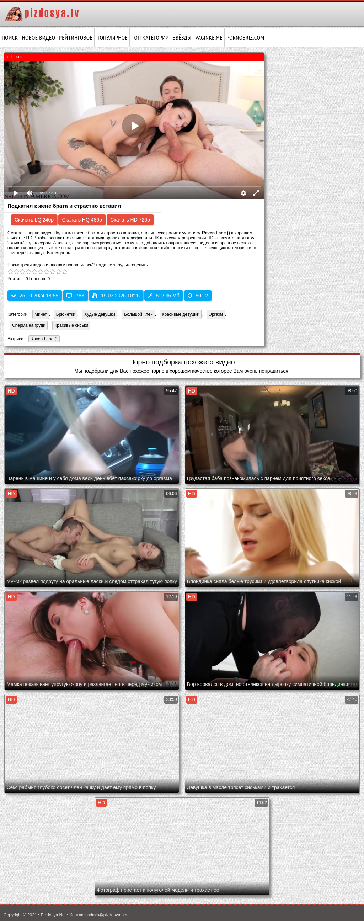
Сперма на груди (29, 325)
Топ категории (150, 38)
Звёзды (182, 38)
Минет (40, 314)
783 (75, 295)
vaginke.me (209, 38)
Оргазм (216, 314)
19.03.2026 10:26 (116, 295)
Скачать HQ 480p (82, 220)
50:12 (198, 295)
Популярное (112, 38)
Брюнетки (65, 314)
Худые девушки (99, 314)
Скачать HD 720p (130, 220)
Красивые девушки (180, 314)
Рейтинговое (75, 38)
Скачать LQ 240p (34, 220)
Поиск (10, 38)
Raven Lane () (43, 339)
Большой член (138, 314)
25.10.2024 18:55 (34, 295)
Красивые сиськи (71, 325)
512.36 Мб (163, 295)
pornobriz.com (245, 38)
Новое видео (38, 38)
